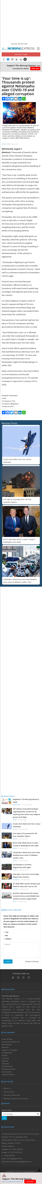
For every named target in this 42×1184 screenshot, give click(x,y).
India (15, 820)
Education (5, 1063)
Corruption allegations (10, 404)
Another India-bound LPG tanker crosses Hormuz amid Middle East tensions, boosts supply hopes (26, 896)
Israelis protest (8, 406)
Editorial (5, 1061)
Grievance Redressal (11, 1095)
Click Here (35, 68)
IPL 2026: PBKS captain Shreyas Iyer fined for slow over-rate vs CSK (26, 885)
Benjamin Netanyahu (9, 395)
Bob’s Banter (7, 1044)
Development (7, 1053)
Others (7, 939)
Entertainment (7, 1066)
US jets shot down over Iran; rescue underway (26, 825)
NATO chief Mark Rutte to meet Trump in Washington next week (26, 844)
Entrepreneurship (8, 1069)
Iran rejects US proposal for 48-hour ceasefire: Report (25, 834)
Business (16, 879)
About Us (7, 1088)
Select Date (7, 1110)
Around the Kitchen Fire (11, 1042)
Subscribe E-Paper (21, 54)
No (5, 935)
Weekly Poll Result (32, 961)
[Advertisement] (21, 20)
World (4, 144)
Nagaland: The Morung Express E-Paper (26, 800)
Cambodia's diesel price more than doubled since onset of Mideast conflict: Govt (26, 855)
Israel (4, 398)
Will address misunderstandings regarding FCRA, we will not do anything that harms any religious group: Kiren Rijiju (26, 813)
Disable (4, 1055)
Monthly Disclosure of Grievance (15, 1098)
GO (4, 1118)
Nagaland (16, 805)
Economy (5, 1058)
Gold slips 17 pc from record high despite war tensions (26, 875)
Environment (6, 1072)
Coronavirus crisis (8, 401)
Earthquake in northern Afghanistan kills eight (22, 866)
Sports (15, 889)
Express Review (8, 1074)
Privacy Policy (8, 1092)
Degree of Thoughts (9, 1050)
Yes (5, 932)
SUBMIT (8, 961)
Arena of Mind (7, 1039)
